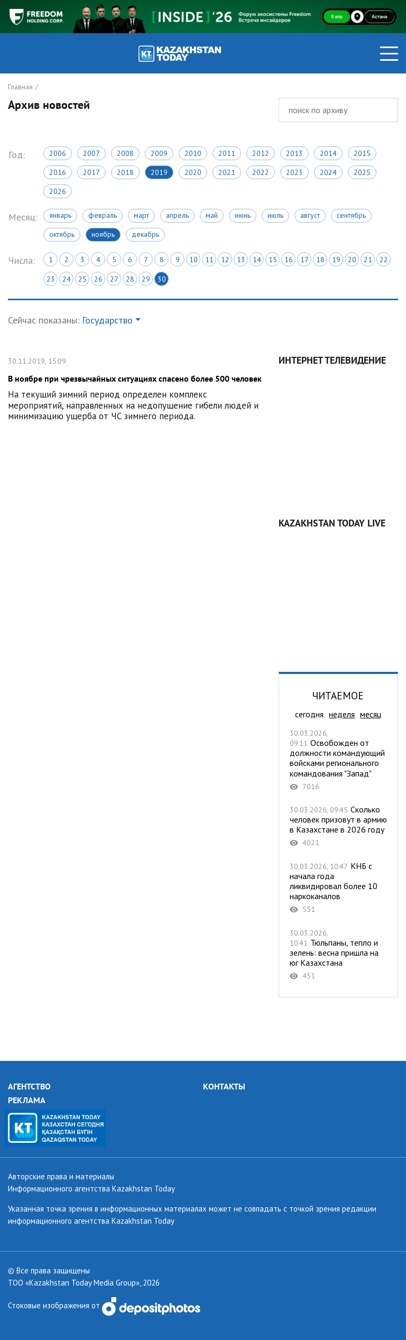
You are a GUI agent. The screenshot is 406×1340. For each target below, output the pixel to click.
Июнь (243, 215)
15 (273, 259)
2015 (362, 153)
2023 (294, 172)
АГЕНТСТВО (29, 1086)
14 (257, 259)
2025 (362, 172)
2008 (125, 153)
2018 (125, 172)
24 (66, 279)
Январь (60, 215)
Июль (275, 215)
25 (82, 279)
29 (146, 279)
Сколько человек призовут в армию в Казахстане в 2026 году (338, 826)
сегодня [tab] (309, 714)
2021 (226, 172)
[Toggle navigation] (389, 54)
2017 (91, 172)
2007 (91, 153)
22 (384, 259)
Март (141, 215)
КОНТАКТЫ (224, 1086)
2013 (294, 153)
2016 (57, 172)
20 (352, 259)
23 (51, 279)
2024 (328, 172)
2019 (159, 172)
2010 (192, 153)
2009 (159, 153)
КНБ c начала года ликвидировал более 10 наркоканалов (338, 887)
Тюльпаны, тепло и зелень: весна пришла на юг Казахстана (338, 954)
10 (193, 259)
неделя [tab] (342, 714)
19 (336, 259)
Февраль (102, 215)
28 (130, 279)
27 (114, 279)
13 (241, 259)
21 (368, 259)
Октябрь (62, 234)
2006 (57, 153)
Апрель (177, 215)
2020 (192, 172)
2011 (226, 153)
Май (212, 215)
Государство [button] (107, 320)
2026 (57, 191)
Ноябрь (103, 234)
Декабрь (145, 234)
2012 (260, 153)
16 (288, 259)
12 (225, 259)
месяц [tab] (370, 714)
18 (320, 259)
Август (310, 215)
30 (162, 279)
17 (304, 259)
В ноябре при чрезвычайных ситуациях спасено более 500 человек (135, 387)
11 (209, 259)
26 (98, 279)
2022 (260, 172)
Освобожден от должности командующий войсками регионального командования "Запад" (338, 759)
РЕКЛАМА (26, 1100)
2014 (328, 153)
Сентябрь (351, 215)
